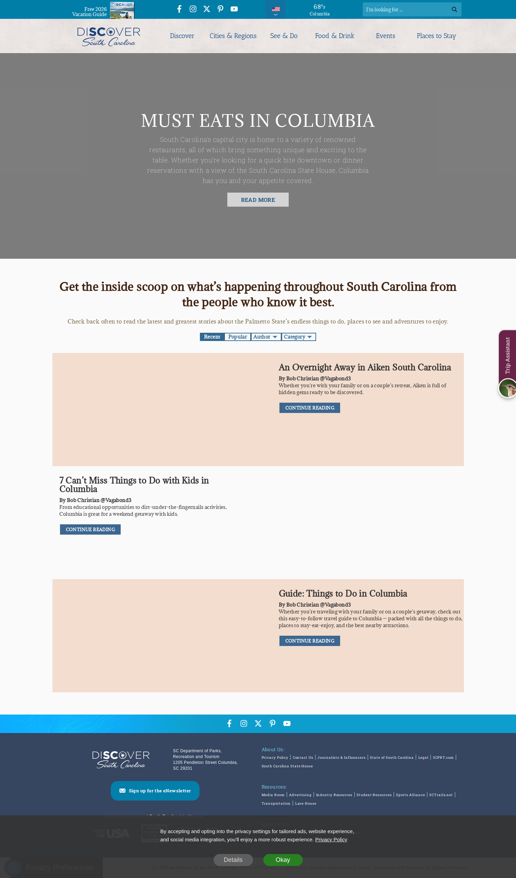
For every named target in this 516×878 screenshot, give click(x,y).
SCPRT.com (443, 757)
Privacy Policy (275, 757)
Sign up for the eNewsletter (160, 791)
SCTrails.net (441, 795)
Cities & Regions (233, 36)
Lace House (305, 803)
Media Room (273, 795)
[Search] (412, 9)
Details (233, 859)
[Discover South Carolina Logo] (109, 36)
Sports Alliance (410, 795)
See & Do (284, 36)
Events (386, 36)
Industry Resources (334, 795)
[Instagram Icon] (193, 10)
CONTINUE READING (309, 408)
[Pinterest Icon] (220, 10)
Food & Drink (335, 36)
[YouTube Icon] (234, 10)
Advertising (300, 795)
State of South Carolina (392, 757)
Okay (283, 859)
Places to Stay (436, 36)
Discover (182, 36)
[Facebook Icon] (179, 10)
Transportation (276, 803)
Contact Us (303, 757)
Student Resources (374, 795)
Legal (423, 757)
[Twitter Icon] (206, 10)
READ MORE (258, 199)
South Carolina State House (287, 766)
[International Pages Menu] (275, 9)
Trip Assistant (507, 355)
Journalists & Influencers (341, 757)
